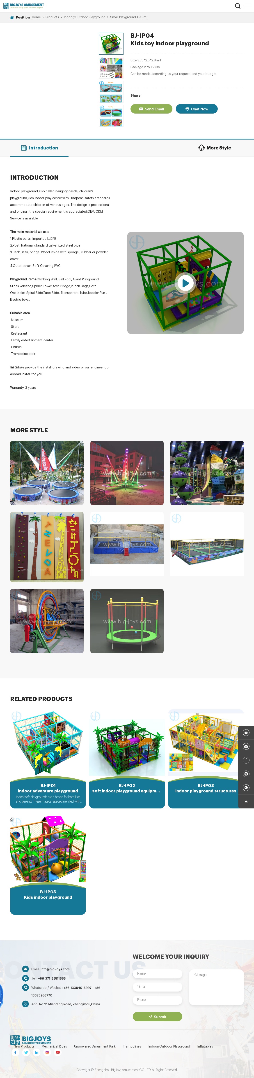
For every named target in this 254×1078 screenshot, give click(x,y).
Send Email (151, 109)
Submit (157, 1016)
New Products (24, 1046)
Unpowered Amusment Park (95, 1046)
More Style (214, 147)
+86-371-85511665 (52, 978)
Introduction (39, 147)
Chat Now (196, 109)
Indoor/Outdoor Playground (84, 17)
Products (52, 17)
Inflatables (205, 1046)
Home (36, 17)
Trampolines (132, 1046)
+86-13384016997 (78, 987)
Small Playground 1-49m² (128, 17)
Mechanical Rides (54, 1046)
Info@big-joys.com (55, 969)
